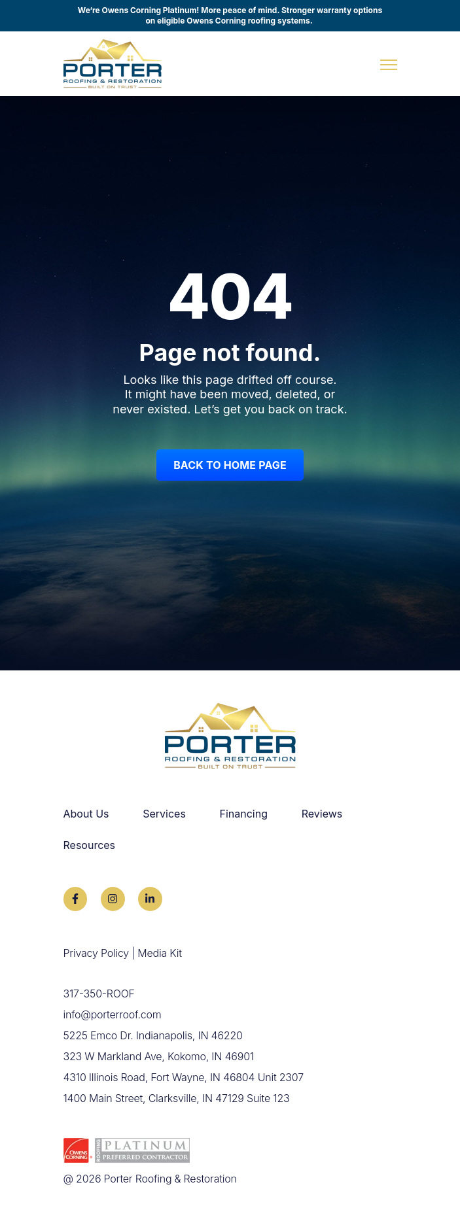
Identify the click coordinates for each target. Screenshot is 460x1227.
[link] (112, 62)
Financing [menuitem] (244, 813)
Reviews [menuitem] (322, 813)
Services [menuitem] (164, 813)
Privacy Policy (96, 952)
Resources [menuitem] (89, 845)
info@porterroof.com (112, 1014)
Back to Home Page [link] (230, 465)
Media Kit (159, 952)
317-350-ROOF (99, 993)
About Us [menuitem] (86, 813)
